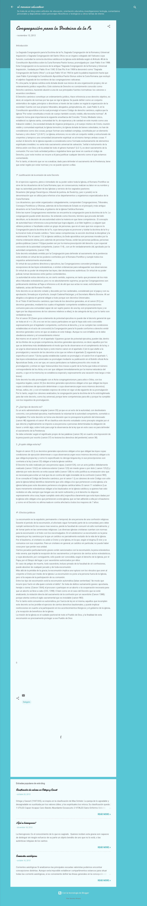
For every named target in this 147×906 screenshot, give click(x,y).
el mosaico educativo (30, 6)
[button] (109, 27)
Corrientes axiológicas (26, 856)
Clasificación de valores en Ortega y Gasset (36, 790)
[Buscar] (135, 7)
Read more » (104, 814)
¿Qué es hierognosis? (26, 823)
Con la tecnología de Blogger (73, 893)
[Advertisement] (132, 63)
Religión (26, 702)
